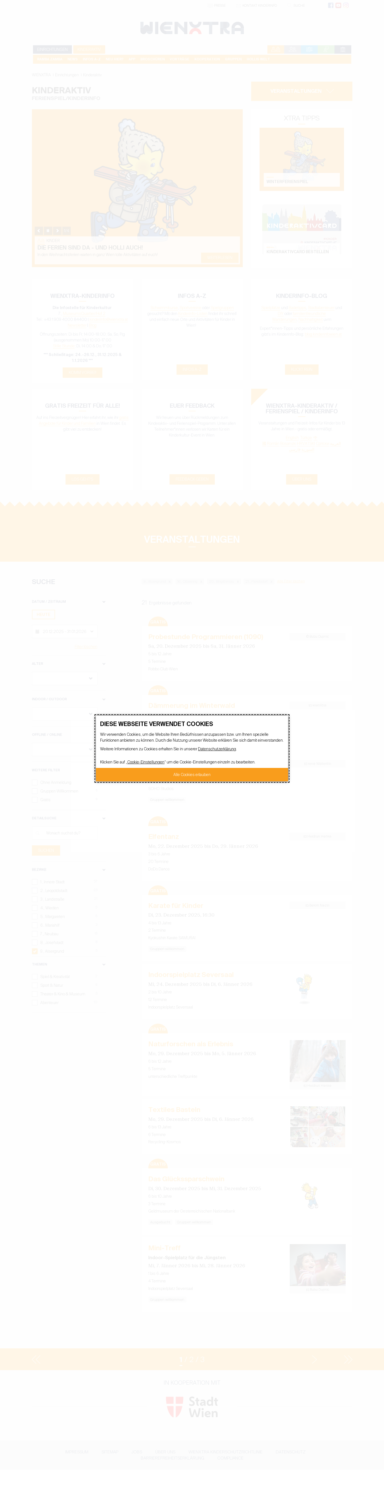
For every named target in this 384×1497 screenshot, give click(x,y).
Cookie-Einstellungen (145, 762)
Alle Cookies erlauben (192, 774)
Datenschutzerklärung (217, 748)
